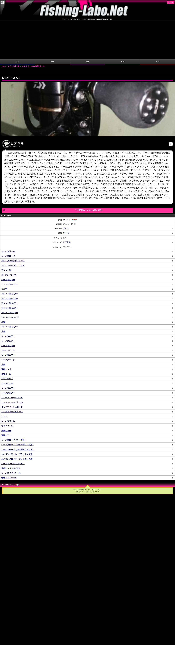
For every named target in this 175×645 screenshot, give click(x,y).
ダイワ (66, 189)
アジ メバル (6, 231)
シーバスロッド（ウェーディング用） (17, 406)
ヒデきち (17, 104)
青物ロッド (6, 330)
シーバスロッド (8, 217)
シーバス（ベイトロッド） (13, 425)
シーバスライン (8, 321)
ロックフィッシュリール (12, 363)
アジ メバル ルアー (9, 245)
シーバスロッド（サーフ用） (13, 401)
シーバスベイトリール (11, 434)
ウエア (4, 250)
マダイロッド (7, 340)
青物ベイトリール (9, 439)
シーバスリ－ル (8, 212)
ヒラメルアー (7, 344)
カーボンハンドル (9, 236)
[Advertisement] (87, 32)
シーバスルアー (8, 241)
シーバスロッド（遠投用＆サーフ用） (17, 410)
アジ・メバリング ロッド (13, 226)
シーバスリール (8, 382)
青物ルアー (6, 392)
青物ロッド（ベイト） (11, 429)
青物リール (6, 335)
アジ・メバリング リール (13, 222)
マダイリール (7, 387)
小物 (3, 283)
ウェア (4, 377)
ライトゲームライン (10, 278)
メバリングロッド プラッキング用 (16, 420)
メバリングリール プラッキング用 (16, 415)
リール (66, 194)
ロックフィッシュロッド (12, 359)
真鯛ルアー (6, 396)
